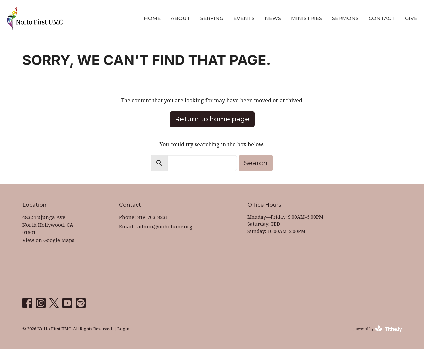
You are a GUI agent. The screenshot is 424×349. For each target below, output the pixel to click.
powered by (377, 328)
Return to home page (212, 119)
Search (256, 163)
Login (123, 329)
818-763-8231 (152, 217)
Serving (211, 18)
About (180, 18)
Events (244, 18)
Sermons (345, 18)
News (273, 18)
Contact (382, 18)
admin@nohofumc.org (164, 226)
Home (152, 18)
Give (411, 18)
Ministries (306, 18)
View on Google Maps (48, 240)
